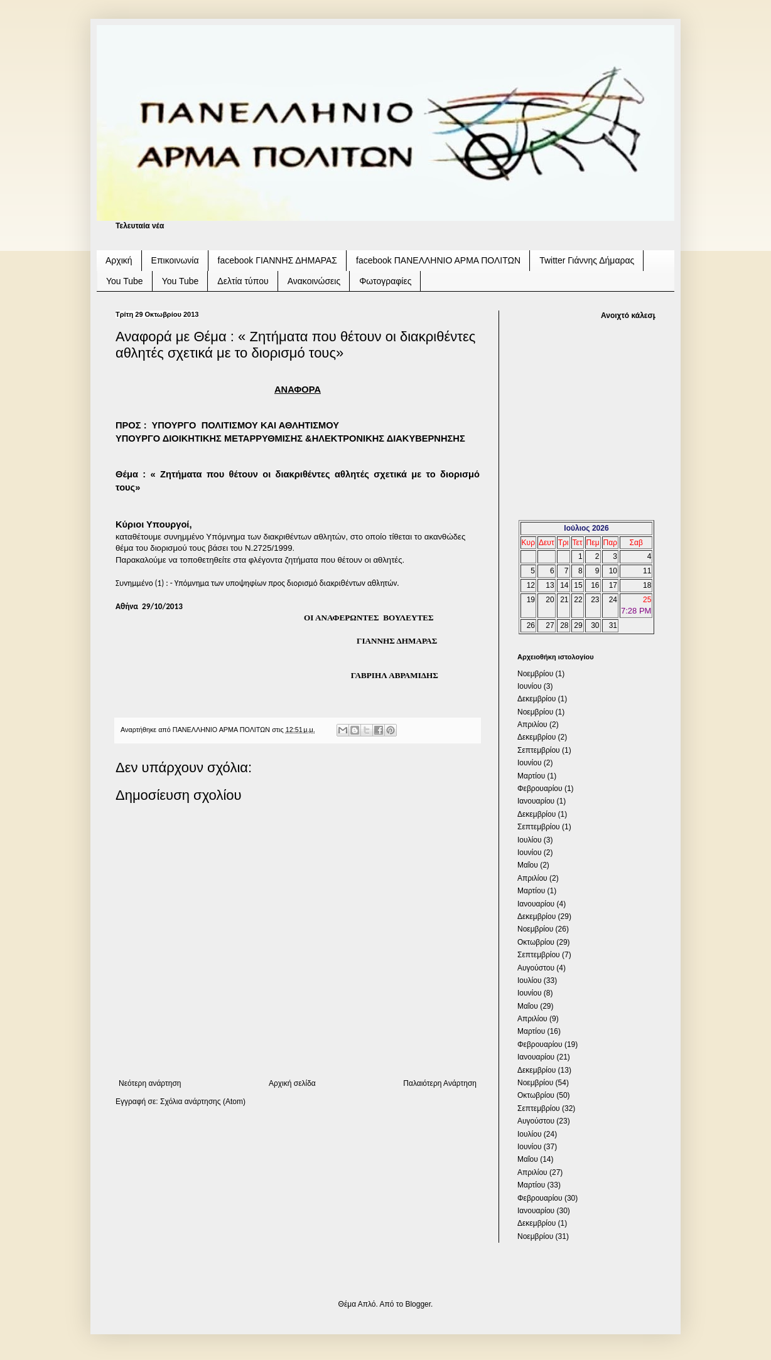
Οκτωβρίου (535, 942)
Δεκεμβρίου (536, 698)
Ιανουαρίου (535, 801)
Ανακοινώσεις (314, 281)
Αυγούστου (535, 968)
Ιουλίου (529, 840)
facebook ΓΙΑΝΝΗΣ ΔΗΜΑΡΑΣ (278, 260)
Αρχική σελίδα (292, 1083)
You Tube (124, 281)
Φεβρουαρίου (540, 788)
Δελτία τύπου (242, 281)
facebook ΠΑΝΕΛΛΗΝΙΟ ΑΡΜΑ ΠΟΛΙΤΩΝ (438, 260)
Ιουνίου (529, 686)
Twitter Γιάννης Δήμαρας (586, 260)
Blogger (418, 1304)
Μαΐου (527, 865)
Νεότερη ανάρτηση (150, 1083)
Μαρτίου (531, 776)
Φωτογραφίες (385, 281)
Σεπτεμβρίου (538, 750)
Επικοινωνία (175, 260)
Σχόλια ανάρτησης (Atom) (202, 1101)
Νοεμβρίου (535, 673)
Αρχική (118, 260)
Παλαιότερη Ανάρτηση (440, 1083)
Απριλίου (532, 724)
